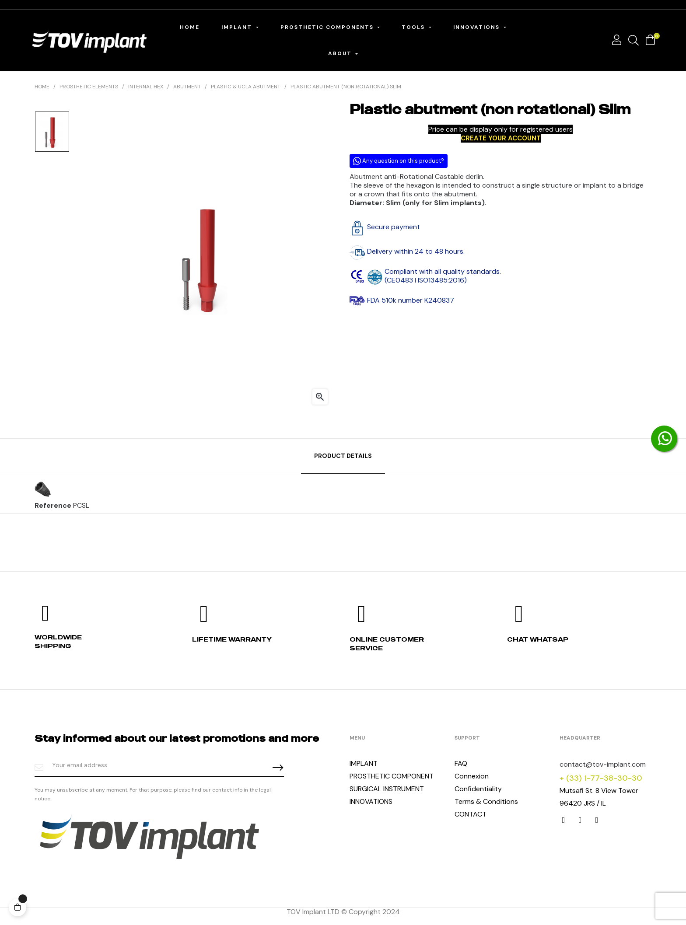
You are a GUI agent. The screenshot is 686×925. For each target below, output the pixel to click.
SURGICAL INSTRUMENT (387, 788)
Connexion (472, 776)
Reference (53, 505)
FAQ (461, 763)
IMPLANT (364, 763)
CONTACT (470, 814)
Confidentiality (478, 788)
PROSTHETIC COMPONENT (392, 776)
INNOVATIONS (371, 801)
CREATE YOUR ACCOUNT (501, 138)
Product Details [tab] (343, 456)
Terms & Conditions (486, 801)
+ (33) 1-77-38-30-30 (601, 778)
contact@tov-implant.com (603, 764)
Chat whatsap (537, 639)
